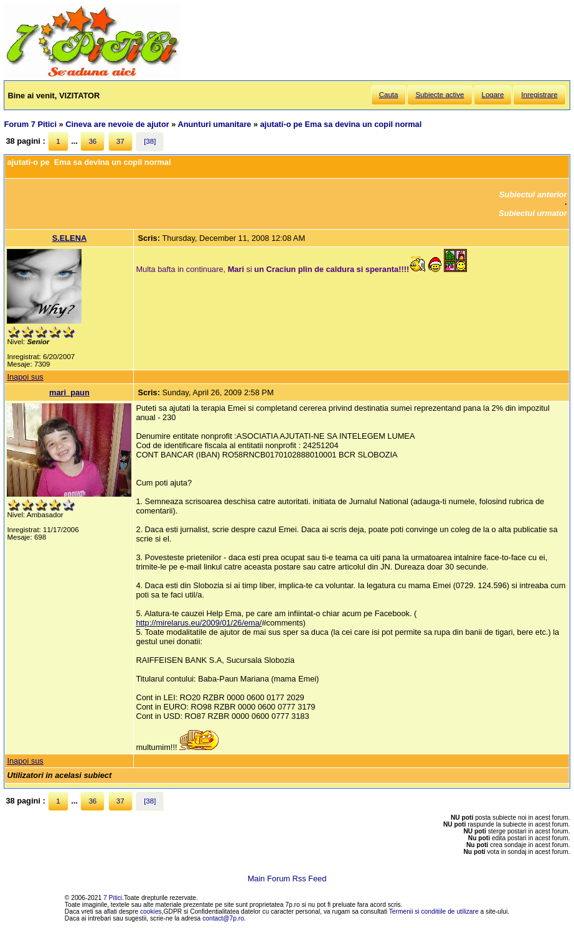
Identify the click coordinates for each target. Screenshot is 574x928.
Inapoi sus (25, 377)
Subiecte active (439, 94)
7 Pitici (112, 897)
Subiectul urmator (533, 213)
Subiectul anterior (533, 194)
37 (120, 141)
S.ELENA (69, 238)
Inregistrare (539, 94)
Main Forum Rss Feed (287, 878)
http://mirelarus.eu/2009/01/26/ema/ (198, 622)
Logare (493, 94)
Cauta (388, 94)
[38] (150, 141)
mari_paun (69, 392)
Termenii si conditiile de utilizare (434, 911)
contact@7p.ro (223, 918)
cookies (151, 911)
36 (92, 141)
